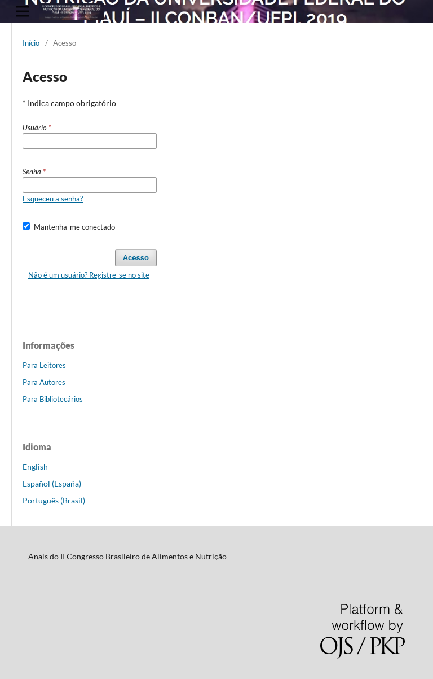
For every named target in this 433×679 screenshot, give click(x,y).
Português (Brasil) (54, 500)
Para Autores (44, 382)
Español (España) (52, 483)
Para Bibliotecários (53, 399)
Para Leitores (44, 365)
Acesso (136, 257)
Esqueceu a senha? (53, 198)
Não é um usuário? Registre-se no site (88, 274)
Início (31, 42)
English (35, 466)
